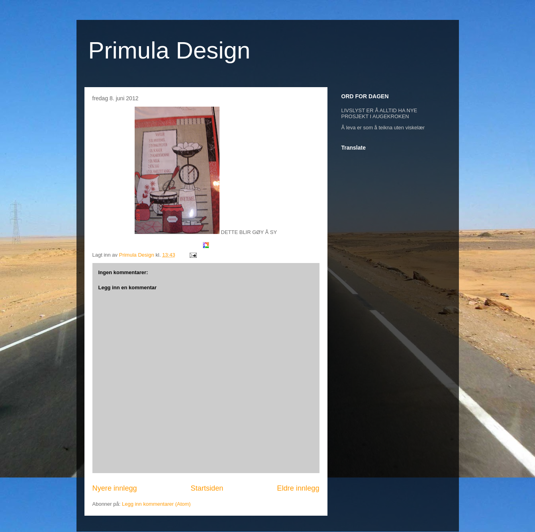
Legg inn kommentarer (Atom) (156, 504)
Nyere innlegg (114, 488)
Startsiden (207, 488)
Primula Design (169, 50)
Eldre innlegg (298, 488)
